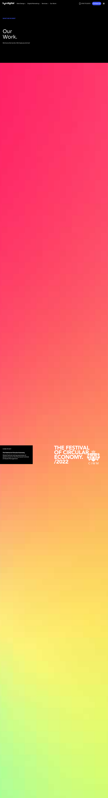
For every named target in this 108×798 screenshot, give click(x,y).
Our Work (53, 3)
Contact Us (96, 3)
